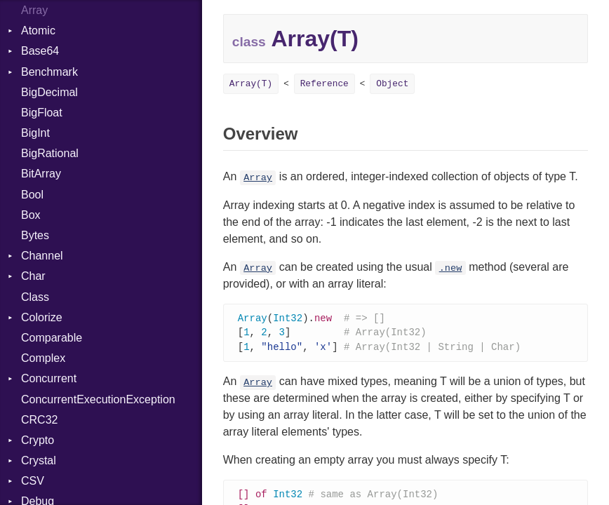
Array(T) (250, 84)
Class (35, 297)
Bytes (35, 235)
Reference (324, 84)
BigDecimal (49, 92)
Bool (32, 195)
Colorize (41, 317)
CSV (32, 481)
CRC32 (39, 420)
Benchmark (49, 72)
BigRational (50, 153)
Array (257, 178)
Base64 (40, 51)
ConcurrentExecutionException (98, 399)
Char (33, 276)
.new (450, 268)
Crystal (38, 460)
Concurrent (48, 378)
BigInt (35, 133)
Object (392, 84)
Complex (43, 358)
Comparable (51, 338)
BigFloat (41, 113)
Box (31, 215)
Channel (42, 256)
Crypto (37, 440)
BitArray (41, 174)
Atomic (38, 30)
